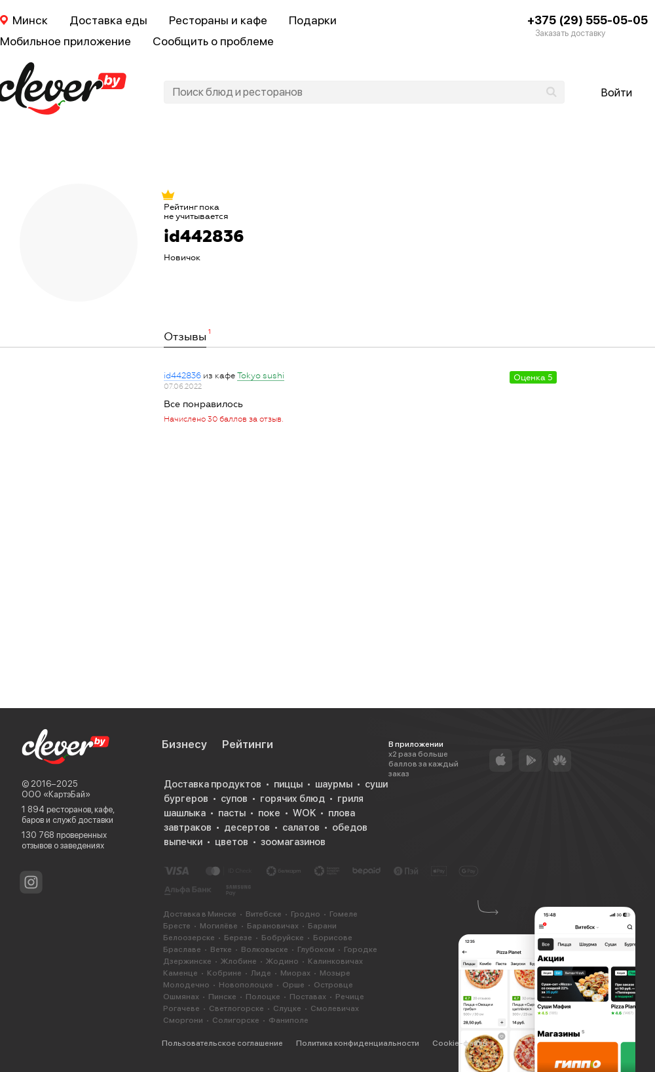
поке (269, 813)
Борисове (332, 937)
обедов (349, 827)
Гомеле (343, 914)
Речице (349, 996)
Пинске (222, 996)
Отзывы (185, 337)
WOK (304, 813)
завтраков (188, 827)
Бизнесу (184, 744)
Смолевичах (334, 1008)
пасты (232, 813)
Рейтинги (247, 744)
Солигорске (235, 1020)
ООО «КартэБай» (56, 794)
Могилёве (219, 925)
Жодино (282, 961)
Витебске (264, 914)
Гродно (305, 914)
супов (234, 798)
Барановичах (273, 925)
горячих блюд (292, 798)
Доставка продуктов (212, 784)
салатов (301, 827)
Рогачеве (181, 1008)
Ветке (221, 949)
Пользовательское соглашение (222, 1043)
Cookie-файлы (460, 1043)
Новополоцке (246, 984)
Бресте (177, 925)
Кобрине (224, 973)
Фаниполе (289, 1020)
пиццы (288, 784)
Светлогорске (236, 1008)
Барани (322, 925)
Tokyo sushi (260, 375)
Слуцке (287, 1008)
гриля (350, 798)
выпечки (183, 842)
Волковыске (264, 949)
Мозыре (335, 973)
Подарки (313, 20)
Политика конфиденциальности (357, 1043)
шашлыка (185, 813)
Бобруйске (282, 937)
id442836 (182, 375)
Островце (333, 984)
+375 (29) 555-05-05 (587, 20)
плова (341, 813)
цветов (231, 842)
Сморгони (183, 1020)
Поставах (308, 996)
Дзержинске (187, 961)
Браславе (182, 949)
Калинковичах (335, 961)
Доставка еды (108, 20)
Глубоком (316, 949)
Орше (293, 984)
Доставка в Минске (199, 914)
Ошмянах (181, 996)
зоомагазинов (293, 842)
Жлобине (239, 961)
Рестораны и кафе (218, 20)
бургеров (186, 798)
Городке (360, 949)
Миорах (295, 973)
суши (376, 784)
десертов (247, 827)
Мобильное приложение (65, 41)
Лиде (261, 973)
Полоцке (263, 996)
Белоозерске (189, 937)
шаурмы (333, 784)
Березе (238, 937)
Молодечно (186, 984)
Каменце (180, 973)
